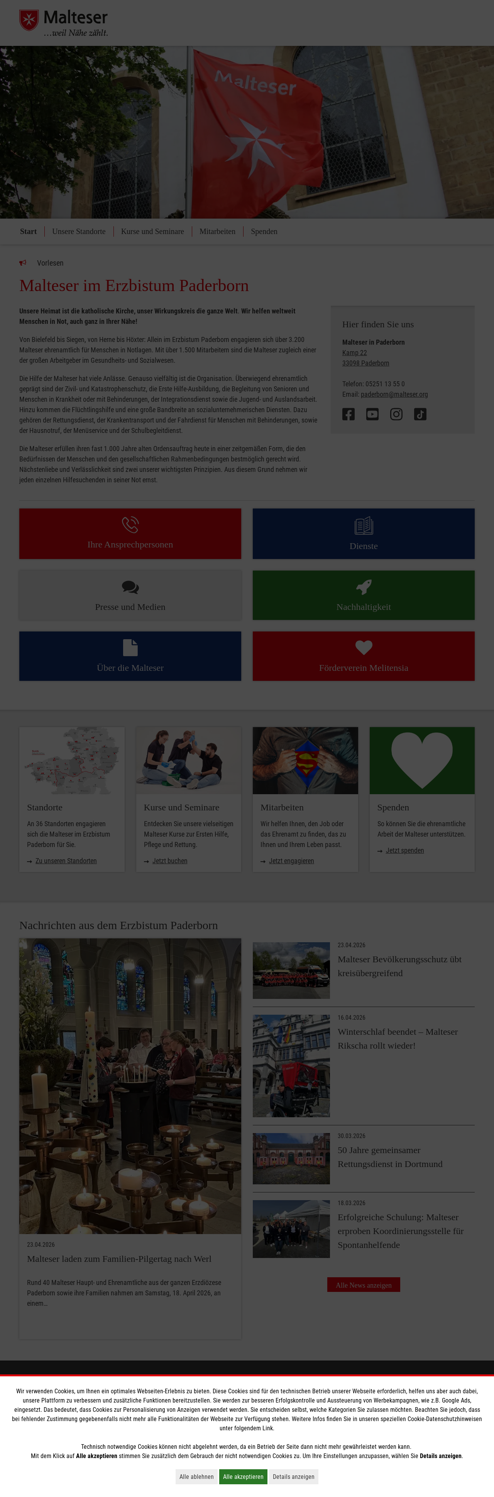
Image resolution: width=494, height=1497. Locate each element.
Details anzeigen (295, 1476)
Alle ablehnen (198, 1476)
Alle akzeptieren (245, 1476)
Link (267, 1428)
